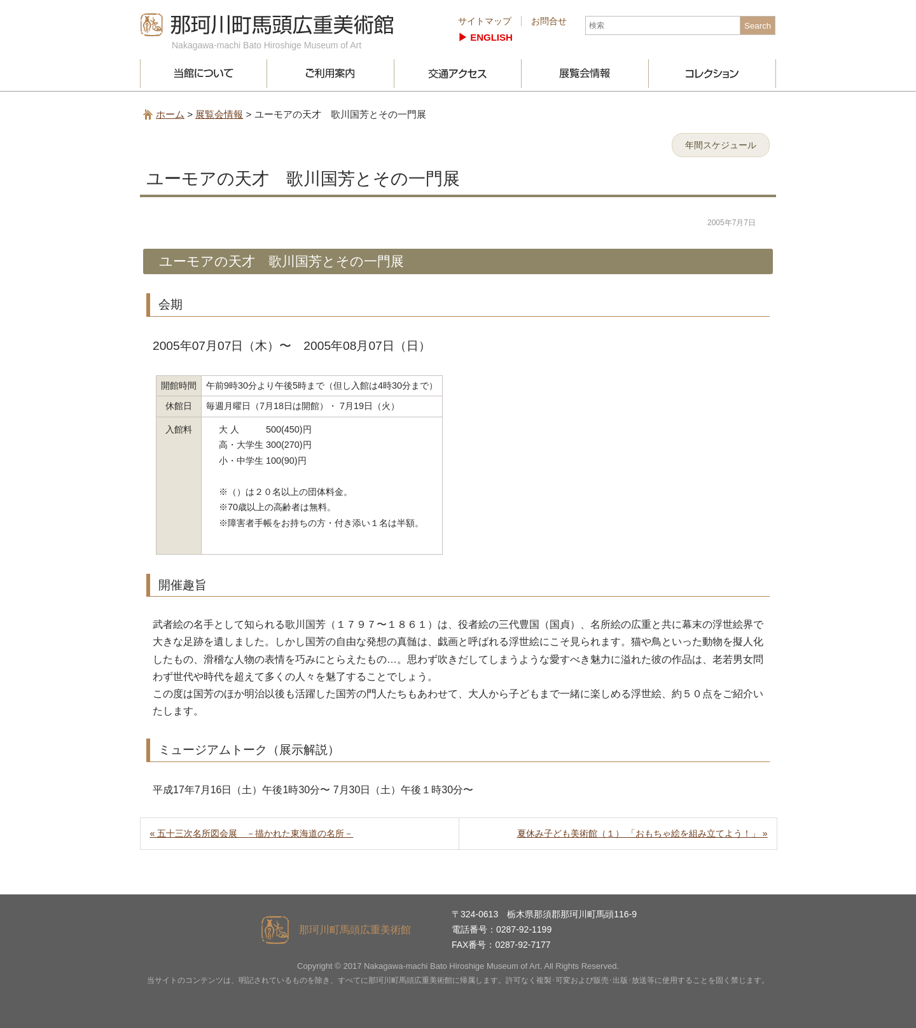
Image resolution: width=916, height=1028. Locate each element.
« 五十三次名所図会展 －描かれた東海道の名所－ (251, 833)
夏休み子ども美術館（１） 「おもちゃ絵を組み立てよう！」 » (642, 833)
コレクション (712, 73)
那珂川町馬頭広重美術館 (267, 25)
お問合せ (549, 21)
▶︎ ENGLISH (485, 37)
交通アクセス (458, 73)
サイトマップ (484, 21)
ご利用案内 (330, 73)
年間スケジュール (720, 145)
